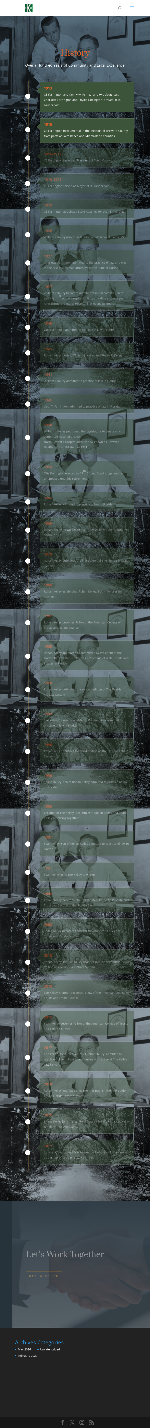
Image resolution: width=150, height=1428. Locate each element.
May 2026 (24, 1349)
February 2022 (27, 1356)
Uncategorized (50, 1349)
